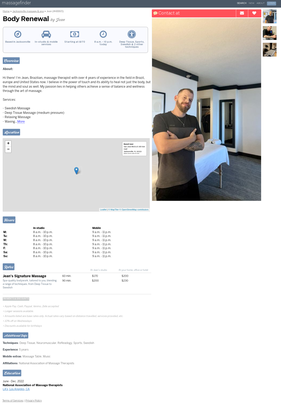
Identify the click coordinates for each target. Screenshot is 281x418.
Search (241, 3)
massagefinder (16, 3)
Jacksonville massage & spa (28, 11)
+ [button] (8, 144)
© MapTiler (113, 209)
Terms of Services (12, 400)
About (261, 3)
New (251, 3)
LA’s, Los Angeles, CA (16, 389)
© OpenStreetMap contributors (134, 209)
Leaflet (103, 209)
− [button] (8, 149)
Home (6, 11)
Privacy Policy (33, 400)
